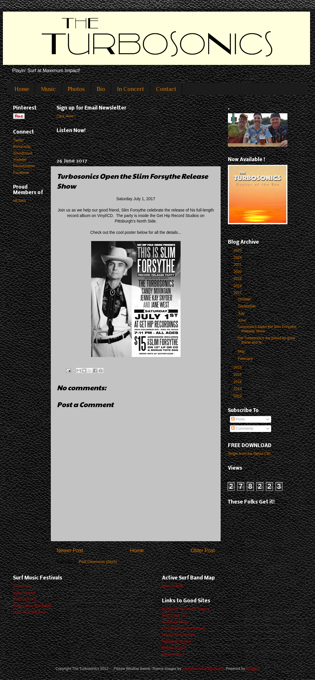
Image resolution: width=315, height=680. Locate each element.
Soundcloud (23, 153)
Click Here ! (66, 116)
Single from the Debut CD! (249, 454)
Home (22, 89)
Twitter (18, 140)
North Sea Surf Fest (29, 612)
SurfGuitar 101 (25, 599)
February (246, 359)
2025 (238, 250)
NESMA (19, 201)
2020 (238, 272)
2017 (238, 293)
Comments (242, 428)
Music (48, 89)
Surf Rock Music (175, 622)
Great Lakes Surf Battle (32, 606)
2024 (238, 258)
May (242, 351)
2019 (238, 279)
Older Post (203, 550)
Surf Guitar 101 (174, 615)
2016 (238, 367)
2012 (238, 396)
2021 (238, 264)
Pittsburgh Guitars (176, 641)
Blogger (252, 669)
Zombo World (173, 654)
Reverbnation (24, 166)
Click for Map (172, 586)
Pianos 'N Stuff (174, 648)
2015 (238, 375)
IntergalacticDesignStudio (203, 669)
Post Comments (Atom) (98, 562)
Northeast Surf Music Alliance (186, 609)
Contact (166, 89)
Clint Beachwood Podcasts (184, 628)
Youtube (19, 160)
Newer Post (70, 550)
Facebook (21, 173)
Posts (238, 419)
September (247, 306)
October (245, 299)
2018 (238, 286)
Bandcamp (21, 147)
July (242, 313)
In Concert (130, 89)
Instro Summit (24, 593)
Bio (101, 89)
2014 (238, 382)
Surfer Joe (21, 586)
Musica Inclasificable (179, 635)
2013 (238, 389)
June (242, 320)
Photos (76, 89)
